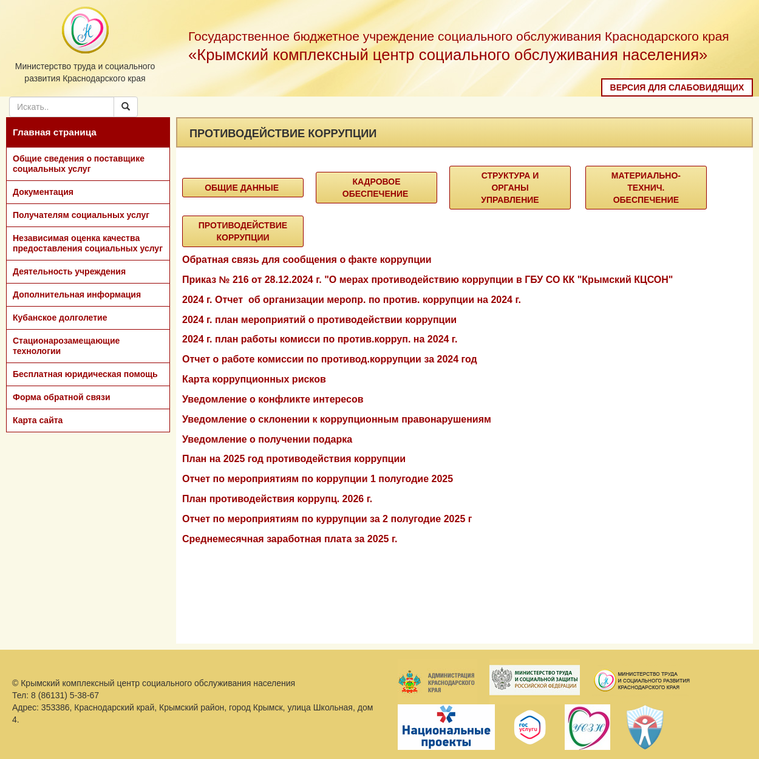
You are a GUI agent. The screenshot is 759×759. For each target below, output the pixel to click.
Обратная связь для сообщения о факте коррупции (307, 259)
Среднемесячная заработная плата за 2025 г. (289, 539)
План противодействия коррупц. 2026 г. (277, 499)
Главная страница (55, 132)
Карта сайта (38, 420)
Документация (43, 192)
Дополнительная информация (77, 294)
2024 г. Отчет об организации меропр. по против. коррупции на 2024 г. (351, 299)
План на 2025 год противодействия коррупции (294, 459)
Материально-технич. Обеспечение (646, 188)
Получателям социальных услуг (81, 215)
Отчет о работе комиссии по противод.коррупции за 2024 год (329, 359)
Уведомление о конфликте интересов (273, 399)
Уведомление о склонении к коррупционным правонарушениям (336, 419)
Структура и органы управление (510, 188)
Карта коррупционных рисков (254, 379)
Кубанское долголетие (60, 317)
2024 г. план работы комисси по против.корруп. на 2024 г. (319, 339)
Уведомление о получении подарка (267, 439)
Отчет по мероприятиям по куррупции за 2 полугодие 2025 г (327, 519)
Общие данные (243, 187)
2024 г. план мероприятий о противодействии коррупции (319, 320)
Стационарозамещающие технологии (66, 346)
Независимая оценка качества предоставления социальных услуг (88, 243)
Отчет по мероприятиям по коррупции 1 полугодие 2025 (317, 479)
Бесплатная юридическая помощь (85, 374)
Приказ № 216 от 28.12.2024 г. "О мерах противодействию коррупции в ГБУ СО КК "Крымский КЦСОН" (427, 279)
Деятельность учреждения (69, 271)
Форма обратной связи (62, 397)
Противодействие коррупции (243, 231)
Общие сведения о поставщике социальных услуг (79, 164)
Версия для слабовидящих (677, 87)
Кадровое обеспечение (376, 188)
